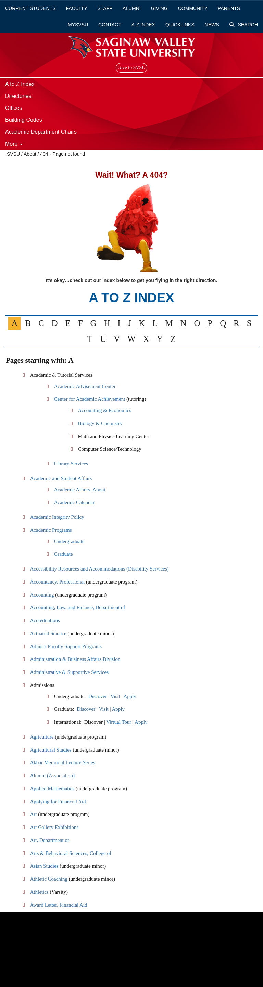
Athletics (39, 892)
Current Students (30, 8)
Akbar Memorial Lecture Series (62, 762)
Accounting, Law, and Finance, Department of (77, 607)
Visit (115, 696)
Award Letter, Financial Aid (58, 905)
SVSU (13, 154)
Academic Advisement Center (84, 386)
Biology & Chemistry (100, 423)
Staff (105, 8)
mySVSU (78, 24)
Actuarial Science (48, 633)
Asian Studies (44, 866)
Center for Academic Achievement (90, 399)
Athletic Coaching (48, 879)
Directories (18, 96)
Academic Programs (51, 530)
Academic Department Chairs (41, 132)
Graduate (63, 554)
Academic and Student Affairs (61, 478)
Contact (109, 24)
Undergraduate (69, 541)
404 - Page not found (62, 154)
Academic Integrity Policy (57, 517)
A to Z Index (19, 84)
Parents (229, 8)
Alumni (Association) (52, 775)
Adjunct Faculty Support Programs (66, 646)
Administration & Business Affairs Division (75, 659)
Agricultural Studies (50, 750)
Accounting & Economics (104, 410)
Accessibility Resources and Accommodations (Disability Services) (99, 569)
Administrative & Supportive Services (69, 672)
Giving (159, 8)
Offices (13, 108)
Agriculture (41, 737)
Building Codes (23, 120)
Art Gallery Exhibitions (54, 827)
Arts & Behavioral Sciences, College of (70, 853)
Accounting (42, 595)
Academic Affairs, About (79, 489)
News (212, 24)
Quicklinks (180, 24)
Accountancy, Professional (57, 582)
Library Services (71, 463)
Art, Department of (49, 840)
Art (33, 814)
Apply (129, 696)
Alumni (132, 8)
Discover (97, 696)
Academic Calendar (74, 502)
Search (243, 24)
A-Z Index (143, 24)
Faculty (76, 8)
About (30, 154)
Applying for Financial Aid (58, 801)
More (14, 144)
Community (193, 8)
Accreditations (45, 620)
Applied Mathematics (52, 788)
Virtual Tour (118, 722)
